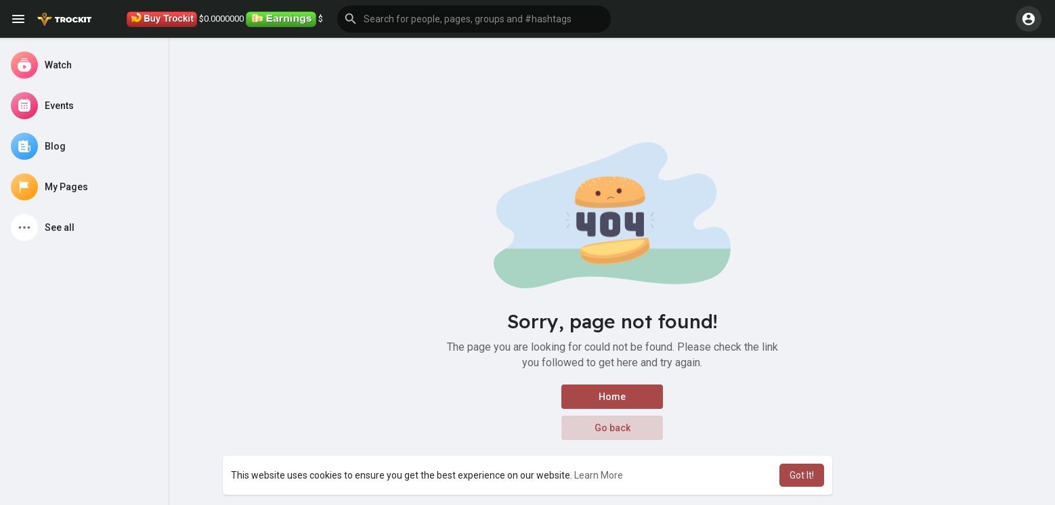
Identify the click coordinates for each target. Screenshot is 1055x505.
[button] (474, 18)
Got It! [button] (802, 475)
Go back (612, 427)
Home (612, 396)
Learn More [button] (598, 475)
